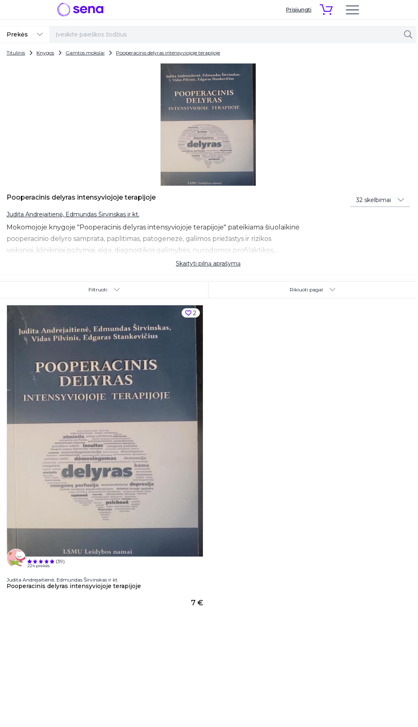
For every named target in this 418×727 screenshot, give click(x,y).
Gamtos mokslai (85, 53)
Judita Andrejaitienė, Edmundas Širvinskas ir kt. (73, 214)
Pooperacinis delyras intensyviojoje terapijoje (168, 53)
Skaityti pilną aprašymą (208, 263)
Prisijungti (298, 10)
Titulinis (16, 53)
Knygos (45, 53)
